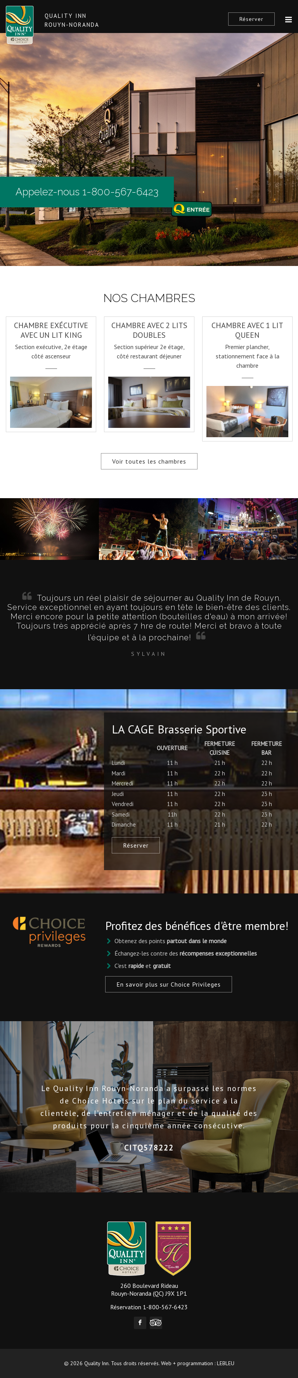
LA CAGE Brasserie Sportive (179, 729)
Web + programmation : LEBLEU (197, 1363)
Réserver (251, 19)
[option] (51, 370)
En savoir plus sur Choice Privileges (168, 984)
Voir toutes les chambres (149, 461)
